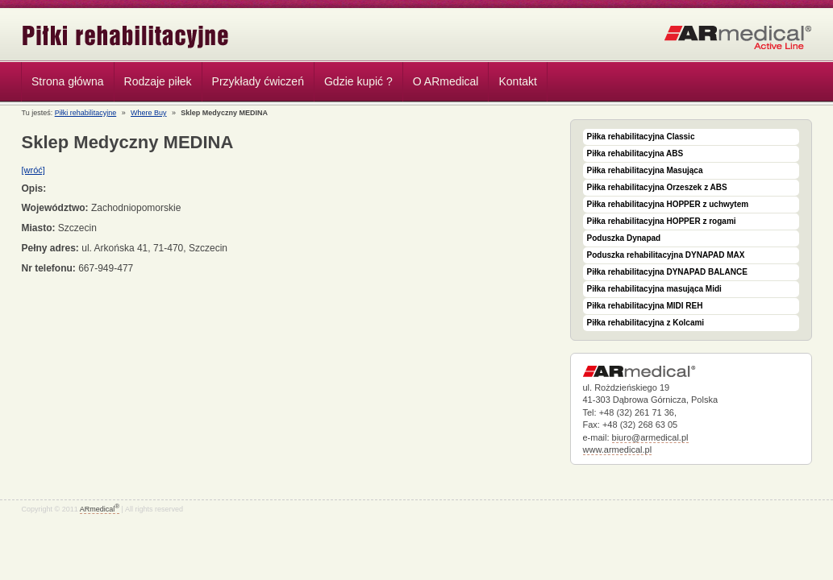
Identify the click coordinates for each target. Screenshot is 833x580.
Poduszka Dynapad (624, 238)
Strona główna (67, 81)
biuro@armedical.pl (650, 437)
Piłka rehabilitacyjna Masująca (645, 170)
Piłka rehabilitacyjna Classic (641, 136)
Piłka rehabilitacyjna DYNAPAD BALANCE (667, 271)
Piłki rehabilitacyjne (126, 37)
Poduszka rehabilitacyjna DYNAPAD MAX (666, 255)
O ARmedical (446, 81)
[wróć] (33, 170)
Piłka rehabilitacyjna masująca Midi (654, 288)
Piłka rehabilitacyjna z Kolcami (646, 322)
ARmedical (99, 509)
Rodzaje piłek (154, 84)
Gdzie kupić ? (358, 81)
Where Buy (149, 113)
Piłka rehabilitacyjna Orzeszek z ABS (657, 187)
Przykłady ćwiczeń (258, 81)
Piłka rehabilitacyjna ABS (635, 153)
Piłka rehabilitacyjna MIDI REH (645, 305)
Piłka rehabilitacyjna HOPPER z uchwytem (668, 204)
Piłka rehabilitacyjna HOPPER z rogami (661, 221)
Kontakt (517, 81)
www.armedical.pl (617, 449)
